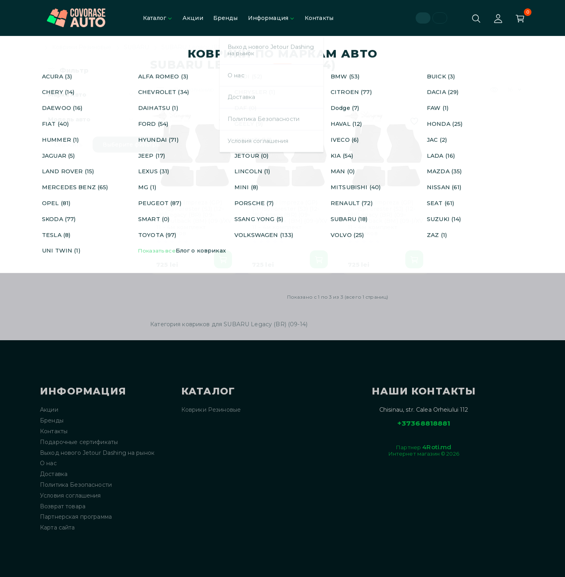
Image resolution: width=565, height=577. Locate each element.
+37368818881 (423, 423)
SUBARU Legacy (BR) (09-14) (203, 47)
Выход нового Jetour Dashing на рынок (97, 453)
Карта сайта (57, 527)
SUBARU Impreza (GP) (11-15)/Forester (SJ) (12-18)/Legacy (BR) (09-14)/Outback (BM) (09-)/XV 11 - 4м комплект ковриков (194, 218)
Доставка (53, 474)
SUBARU (136, 47)
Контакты (319, 18)
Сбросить (68, 144)
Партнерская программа (76, 517)
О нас (48, 463)
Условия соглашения (70, 495)
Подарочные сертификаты (79, 442)
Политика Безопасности (76, 485)
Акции (192, 18)
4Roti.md (436, 447)
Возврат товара (62, 506)
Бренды (225, 18)
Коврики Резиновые (81, 47)
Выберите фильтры (132, 144)
